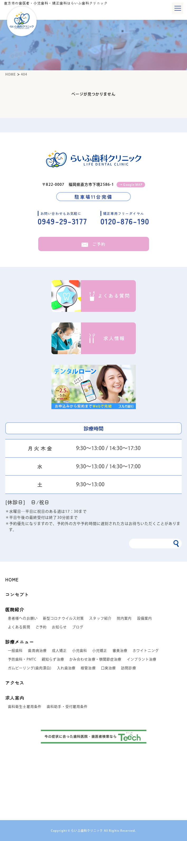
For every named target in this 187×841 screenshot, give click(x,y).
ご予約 (93, 244)
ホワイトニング (146, 650)
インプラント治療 (142, 659)
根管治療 (88, 668)
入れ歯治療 (66, 668)
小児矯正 (99, 650)
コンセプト (17, 594)
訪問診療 (128, 668)
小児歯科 (79, 650)
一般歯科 (15, 650)
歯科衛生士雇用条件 (24, 706)
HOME (12, 579)
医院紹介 (14, 609)
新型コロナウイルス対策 (63, 618)
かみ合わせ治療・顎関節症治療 (95, 659)
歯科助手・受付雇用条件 (67, 706)
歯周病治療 (37, 650)
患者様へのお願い (23, 618)
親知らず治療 (53, 659)
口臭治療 (108, 668)
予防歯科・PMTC (22, 659)
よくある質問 (19, 627)
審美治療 (120, 650)
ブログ (77, 627)
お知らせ (59, 627)
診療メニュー (19, 641)
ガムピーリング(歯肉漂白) (30, 668)
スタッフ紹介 (100, 618)
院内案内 (124, 618)
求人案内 (14, 697)
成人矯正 (59, 650)
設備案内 (144, 618)
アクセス (14, 682)
